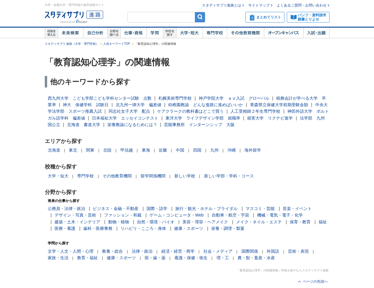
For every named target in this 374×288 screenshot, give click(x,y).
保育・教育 (300, 221)
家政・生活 (58, 257)
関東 (90, 150)
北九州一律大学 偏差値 (138, 104)
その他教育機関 (245, 33)
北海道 (54, 150)
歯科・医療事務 (97, 228)
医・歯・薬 (155, 257)
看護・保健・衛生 (191, 257)
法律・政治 (142, 251)
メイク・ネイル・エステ (259, 221)
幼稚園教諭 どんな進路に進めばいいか (205, 104)
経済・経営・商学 (178, 251)
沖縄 (231, 150)
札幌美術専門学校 (175, 98)
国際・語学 (157, 208)
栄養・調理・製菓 (227, 228)
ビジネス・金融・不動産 (116, 208)
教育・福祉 (87, 257)
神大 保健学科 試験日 (86, 104)
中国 (180, 150)
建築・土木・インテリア (77, 221)
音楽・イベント (297, 208)
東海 (146, 150)
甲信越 (126, 150)
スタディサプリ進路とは (221, 5)
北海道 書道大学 (83, 124)
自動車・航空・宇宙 (230, 215)
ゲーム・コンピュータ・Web (176, 215)
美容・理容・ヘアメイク (205, 221)
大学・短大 (189, 33)
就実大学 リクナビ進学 (270, 118)
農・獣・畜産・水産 (256, 257)
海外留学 (252, 150)
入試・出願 (316, 33)
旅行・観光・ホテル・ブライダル (206, 208)
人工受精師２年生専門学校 (255, 111)
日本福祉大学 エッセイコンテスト (125, 118)
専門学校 (215, 33)
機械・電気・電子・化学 (280, 215)
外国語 (273, 251)
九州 (214, 150)
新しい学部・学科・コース (229, 176)
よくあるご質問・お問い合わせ (302, 5)
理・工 (223, 257)
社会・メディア (218, 251)
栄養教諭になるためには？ (132, 124)
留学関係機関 (153, 176)
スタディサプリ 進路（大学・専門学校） (72, 43)
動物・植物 (118, 221)
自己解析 (95, 33)
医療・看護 (65, 228)
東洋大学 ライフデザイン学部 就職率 (202, 118)
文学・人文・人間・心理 (70, 251)
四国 (197, 150)
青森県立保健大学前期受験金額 (279, 104)
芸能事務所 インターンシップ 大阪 (199, 124)
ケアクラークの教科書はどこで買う (190, 111)
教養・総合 (112, 251)
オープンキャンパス (283, 33)
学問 (155, 33)
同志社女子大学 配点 (129, 111)
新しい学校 (184, 176)
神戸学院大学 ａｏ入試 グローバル (234, 98)
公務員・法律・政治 (66, 208)
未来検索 (70, 33)
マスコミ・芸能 (260, 208)
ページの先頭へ (315, 281)
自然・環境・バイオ (155, 221)
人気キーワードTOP (116, 43)
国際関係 (249, 251)
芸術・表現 (298, 251)
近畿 (163, 150)
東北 (73, 150)
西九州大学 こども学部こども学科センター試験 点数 (100, 98)
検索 (200, 17)
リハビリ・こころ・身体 (143, 228)
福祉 (323, 221)
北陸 (107, 150)
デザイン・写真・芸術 (75, 215)
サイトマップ (259, 5)
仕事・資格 (133, 33)
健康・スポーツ (188, 228)
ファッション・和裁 (122, 215)
